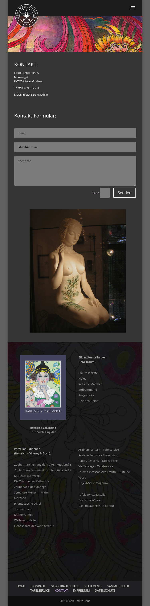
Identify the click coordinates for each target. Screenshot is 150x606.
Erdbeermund (87, 390)
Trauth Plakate (88, 373)
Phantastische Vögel (27, 503)
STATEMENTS (93, 586)
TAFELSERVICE (39, 590)
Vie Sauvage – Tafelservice (95, 466)
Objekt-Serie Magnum (93, 483)
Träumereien (23, 509)
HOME (21, 586)
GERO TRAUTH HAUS (65, 586)
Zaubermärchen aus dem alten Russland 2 (42, 470)
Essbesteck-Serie (89, 500)
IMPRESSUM (81, 590)
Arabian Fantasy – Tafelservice (98, 449)
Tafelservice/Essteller (92, 494)
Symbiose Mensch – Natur (31, 492)
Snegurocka (86, 395)
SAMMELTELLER (118, 586)
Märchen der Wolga (27, 476)
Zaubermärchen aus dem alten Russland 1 (42, 464)
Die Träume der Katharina (31, 481)
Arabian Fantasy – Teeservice (97, 455)
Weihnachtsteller (25, 520)
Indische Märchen (90, 384)
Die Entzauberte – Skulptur (96, 506)
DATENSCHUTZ (105, 590)
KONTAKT (61, 590)
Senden (124, 192)
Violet (82, 378)
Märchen (20, 498)
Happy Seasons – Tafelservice (98, 461)
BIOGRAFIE (38, 586)
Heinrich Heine (88, 401)
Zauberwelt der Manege (30, 487)
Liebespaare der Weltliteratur (34, 526)
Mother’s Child (24, 515)
